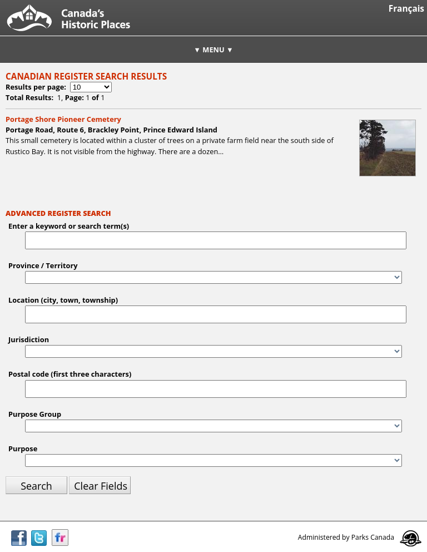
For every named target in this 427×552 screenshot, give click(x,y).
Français (406, 8)
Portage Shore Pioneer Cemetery (63, 119)
